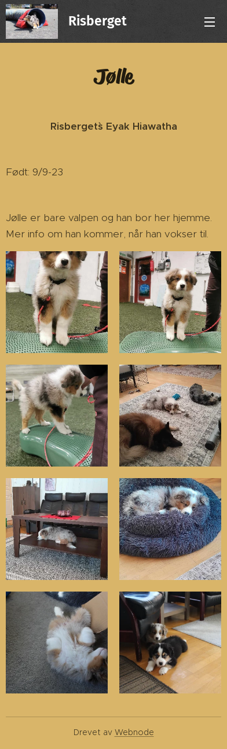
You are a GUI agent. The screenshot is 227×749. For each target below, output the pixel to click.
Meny (209, 22)
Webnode (134, 732)
